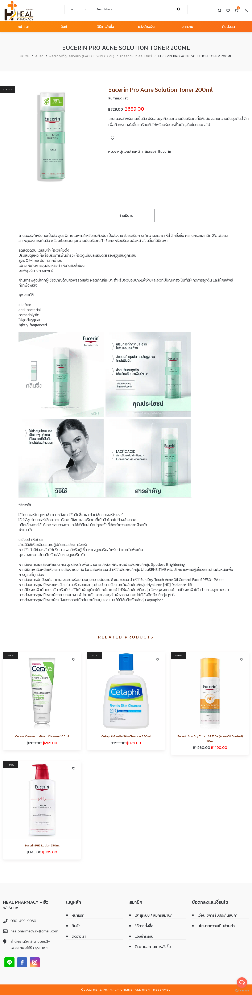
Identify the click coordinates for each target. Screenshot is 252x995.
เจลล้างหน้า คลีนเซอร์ (136, 56)
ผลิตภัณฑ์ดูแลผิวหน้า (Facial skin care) (81, 56)
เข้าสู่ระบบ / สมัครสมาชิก (154, 915)
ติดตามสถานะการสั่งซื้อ (153, 946)
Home (24, 56)
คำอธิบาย (126, 215)
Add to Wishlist (112, 138)
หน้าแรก (78, 915)
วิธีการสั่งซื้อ (144, 926)
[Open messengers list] (242, 982)
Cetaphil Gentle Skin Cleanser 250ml (126, 736)
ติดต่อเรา (79, 936)
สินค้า (39, 56)
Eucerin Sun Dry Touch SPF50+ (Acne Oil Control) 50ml (210, 738)
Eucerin (164, 151)
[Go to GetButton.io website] (242, 990)
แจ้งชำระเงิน (144, 936)
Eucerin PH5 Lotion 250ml (42, 845)
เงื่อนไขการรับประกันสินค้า (217, 915)
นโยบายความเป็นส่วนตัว (216, 926)
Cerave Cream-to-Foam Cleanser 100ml (42, 736)
